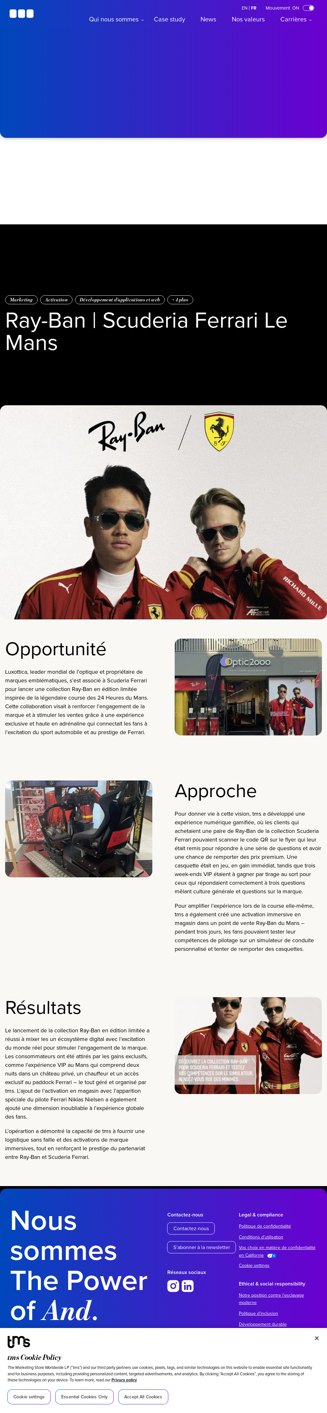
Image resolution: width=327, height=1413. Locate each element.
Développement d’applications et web (120, 300)
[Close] (317, 1338)
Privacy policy (124, 1380)
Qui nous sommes (114, 19)
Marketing (21, 300)
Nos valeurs (248, 19)
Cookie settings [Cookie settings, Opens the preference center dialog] (29, 1397)
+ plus (180, 300)
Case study (169, 19)
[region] (163, 1370)
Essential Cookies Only (84, 1397)
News (208, 19)
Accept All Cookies (143, 1397)
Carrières (293, 19)
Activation (56, 300)
